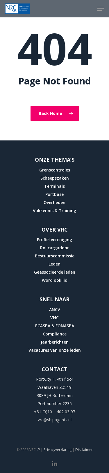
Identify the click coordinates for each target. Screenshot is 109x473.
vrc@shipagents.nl (55, 420)
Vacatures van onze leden (54, 350)
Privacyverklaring (58, 449)
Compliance (55, 334)
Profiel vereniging (54, 239)
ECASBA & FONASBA (54, 325)
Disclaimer (84, 449)
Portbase (54, 194)
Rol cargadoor (54, 247)
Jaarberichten (55, 342)
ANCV (54, 309)
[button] (100, 9)
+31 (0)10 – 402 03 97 (54, 411)
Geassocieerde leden (54, 272)
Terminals (54, 186)
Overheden (54, 202)
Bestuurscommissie (54, 256)
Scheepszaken (54, 178)
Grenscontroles (54, 170)
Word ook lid (54, 280)
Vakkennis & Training (54, 210)
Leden (54, 264)
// (38, 449)
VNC (54, 317)
